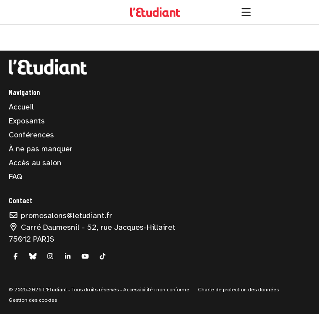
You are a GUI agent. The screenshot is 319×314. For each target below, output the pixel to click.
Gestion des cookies (33, 300)
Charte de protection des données (238, 290)
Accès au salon (35, 162)
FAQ (15, 176)
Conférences (31, 135)
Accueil (21, 107)
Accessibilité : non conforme (155, 290)
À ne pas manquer (41, 149)
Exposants (27, 121)
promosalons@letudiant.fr (60, 215)
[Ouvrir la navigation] (246, 12)
